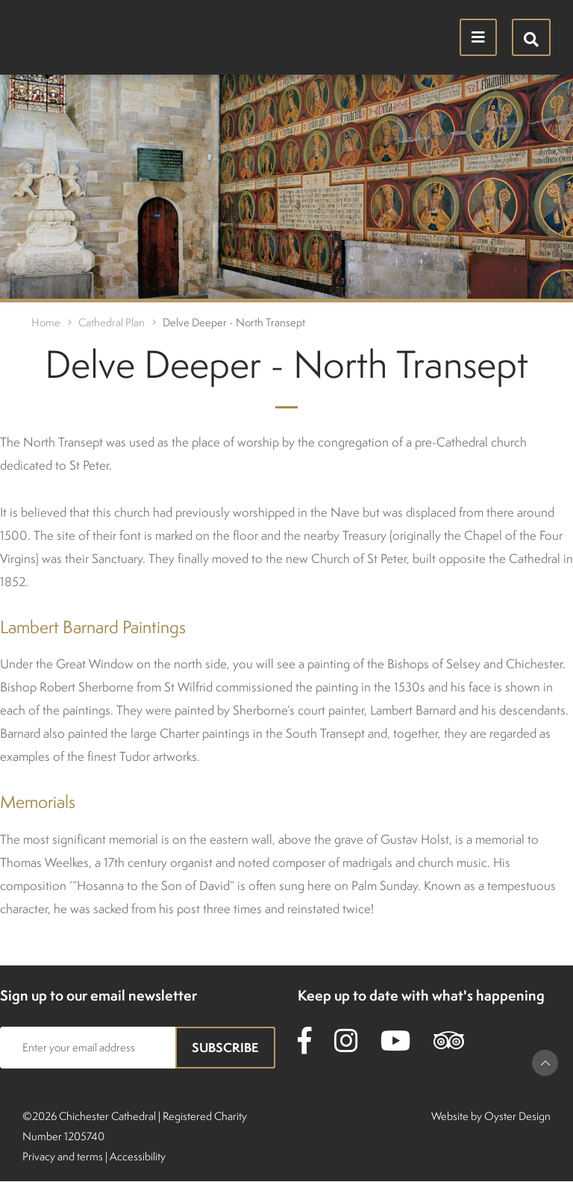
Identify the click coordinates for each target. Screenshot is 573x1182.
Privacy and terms (62, 1156)
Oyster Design (517, 1116)
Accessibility (138, 1156)
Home (45, 322)
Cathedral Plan (111, 322)
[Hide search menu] (531, 37)
